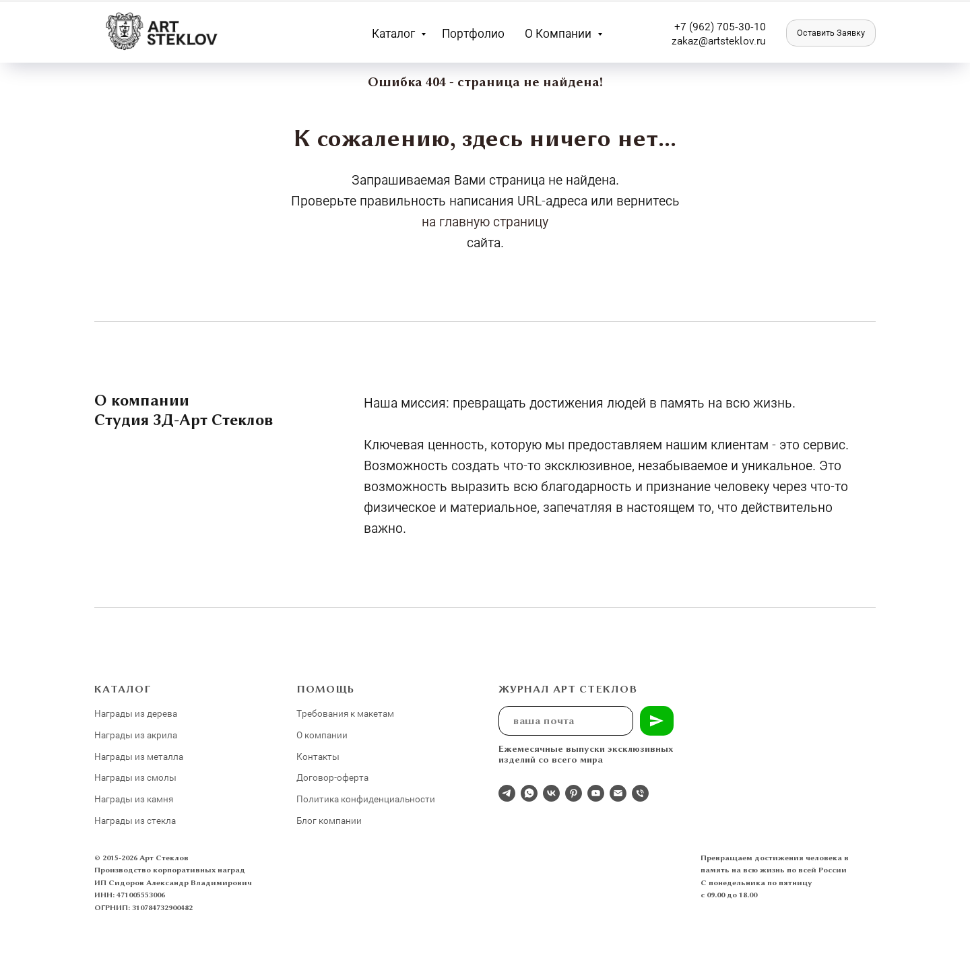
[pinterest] (573, 793)
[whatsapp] (529, 793)
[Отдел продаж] (506, 793)
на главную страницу (485, 221)
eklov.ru (747, 40)
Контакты (318, 756)
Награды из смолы (135, 777)
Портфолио (473, 33)
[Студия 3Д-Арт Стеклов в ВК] (551, 793)
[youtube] (595, 793)
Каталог (395, 33)
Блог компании (329, 820)
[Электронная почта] (618, 793)
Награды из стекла (135, 820)
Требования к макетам (345, 713)
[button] (831, 33)
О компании (559, 33)
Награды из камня (133, 798)
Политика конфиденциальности (365, 798)
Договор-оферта (332, 777)
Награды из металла (138, 756)
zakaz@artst (700, 40)
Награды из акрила (135, 734)
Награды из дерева (135, 713)
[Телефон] (640, 793)
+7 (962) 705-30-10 (720, 26)
